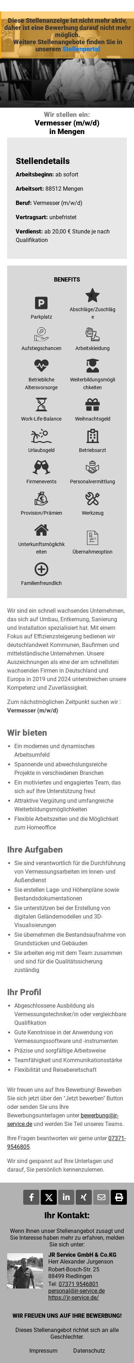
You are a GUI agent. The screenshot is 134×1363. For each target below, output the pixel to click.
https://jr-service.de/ (73, 1297)
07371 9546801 (79, 1284)
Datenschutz (89, 1350)
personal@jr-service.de (76, 1290)
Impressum (43, 1350)
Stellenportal (81, 49)
